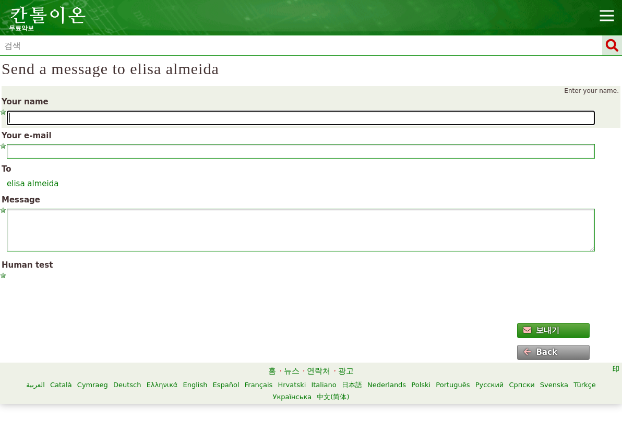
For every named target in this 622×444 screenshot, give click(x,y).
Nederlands (386, 385)
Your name (25, 101)
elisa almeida (32, 183)
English (195, 385)
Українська (292, 397)
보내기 (541, 330)
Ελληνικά (162, 385)
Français (259, 385)
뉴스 (292, 371)
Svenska (554, 385)
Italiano (323, 385)
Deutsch (127, 385)
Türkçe (584, 385)
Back (540, 352)
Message (21, 200)
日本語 (352, 385)
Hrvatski (292, 385)
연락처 (318, 371)
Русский (489, 385)
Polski (420, 385)
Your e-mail (27, 135)
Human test (27, 265)
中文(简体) (333, 397)
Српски (521, 385)
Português (453, 385)
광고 (346, 371)
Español (226, 385)
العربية (35, 385)
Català (61, 385)
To (6, 169)
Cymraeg (92, 385)
